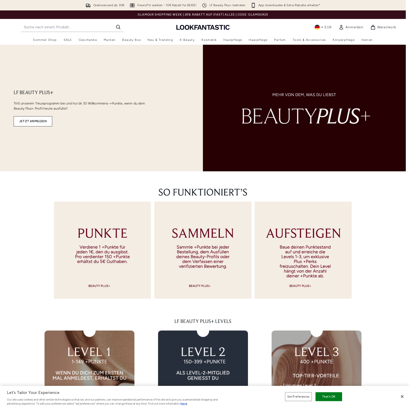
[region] (204, 397)
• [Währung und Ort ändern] (323, 27)
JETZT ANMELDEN (33, 121)
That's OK (328, 396)
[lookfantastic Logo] (203, 27)
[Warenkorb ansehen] (383, 27)
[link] (351, 27)
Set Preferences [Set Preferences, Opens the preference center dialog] (298, 396)
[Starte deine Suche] (72, 27)
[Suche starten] (118, 27)
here (183, 403)
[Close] (402, 396)
